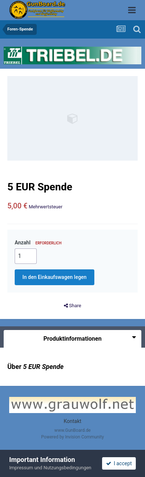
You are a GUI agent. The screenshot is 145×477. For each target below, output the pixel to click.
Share (72, 305)
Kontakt (72, 421)
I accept (119, 463)
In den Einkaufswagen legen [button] (54, 277)
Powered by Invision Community (72, 437)
